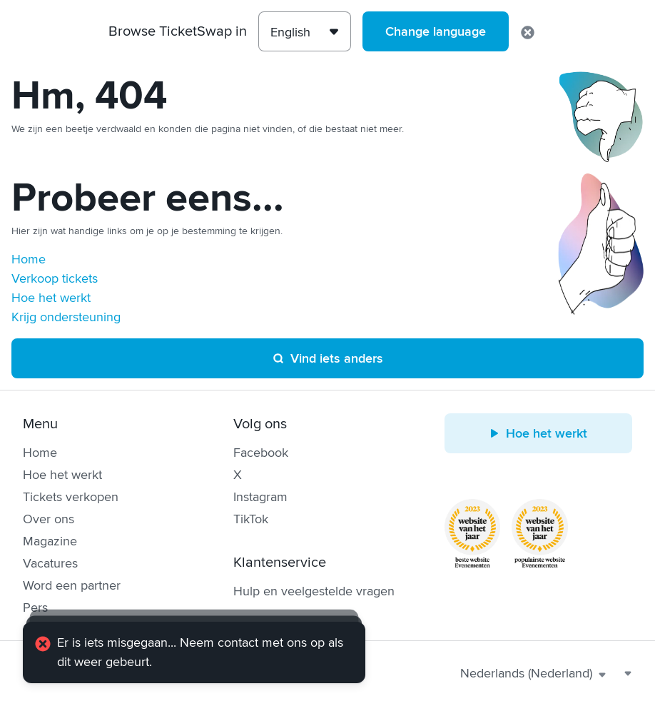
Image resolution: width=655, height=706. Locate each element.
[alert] (194, 652)
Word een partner (72, 585)
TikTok (250, 519)
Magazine (50, 541)
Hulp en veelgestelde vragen (314, 591)
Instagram (260, 497)
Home (28, 259)
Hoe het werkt (51, 298)
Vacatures (50, 563)
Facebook (260, 452)
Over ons (48, 519)
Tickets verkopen (70, 497)
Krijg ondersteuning (66, 317)
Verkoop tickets (54, 278)
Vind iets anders (327, 358)
